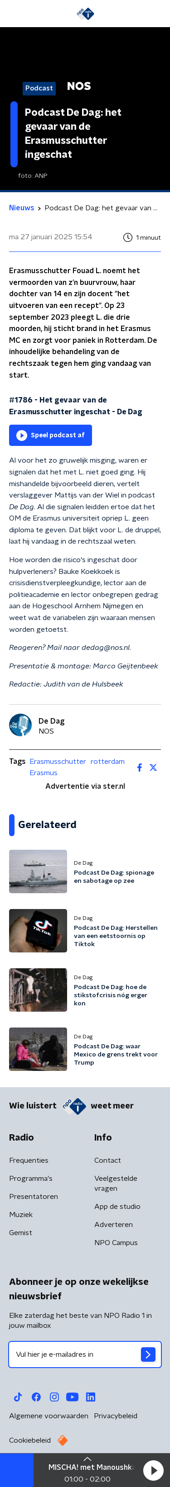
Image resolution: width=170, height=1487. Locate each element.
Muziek (21, 1214)
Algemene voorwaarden (48, 1416)
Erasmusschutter (57, 761)
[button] (153, 1470)
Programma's (31, 1178)
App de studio (117, 1206)
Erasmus (43, 773)
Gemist (20, 1232)
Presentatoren (33, 1196)
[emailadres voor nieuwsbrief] (85, 1354)
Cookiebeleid (30, 1440)
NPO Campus (116, 1242)
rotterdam (108, 761)
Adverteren (113, 1224)
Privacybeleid (115, 1416)
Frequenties (29, 1160)
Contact (107, 1160)
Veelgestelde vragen (115, 1183)
